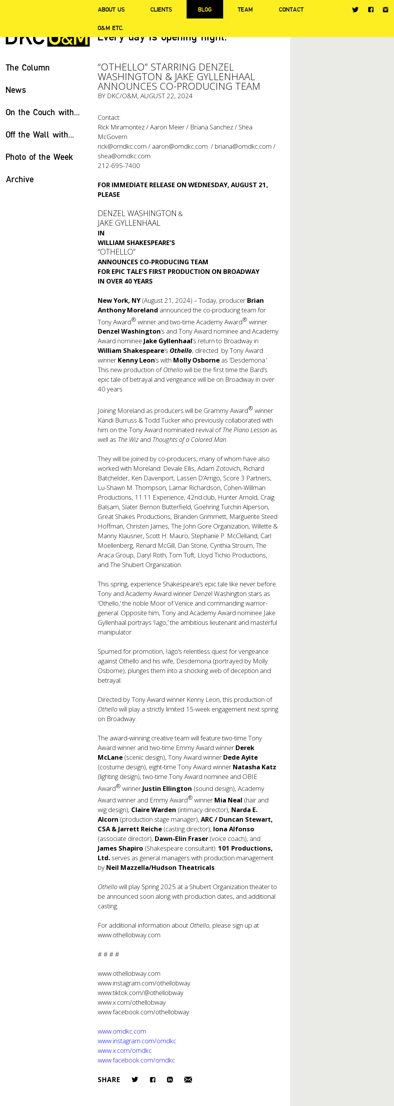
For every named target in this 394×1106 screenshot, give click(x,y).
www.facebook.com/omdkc (136, 1060)
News (16, 89)
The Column (28, 67)
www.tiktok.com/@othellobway (141, 992)
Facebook (371, 9)
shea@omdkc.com (124, 155)
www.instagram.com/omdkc (137, 1040)
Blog (205, 9)
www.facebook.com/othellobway (143, 1011)
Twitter (355, 9)
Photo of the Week (39, 156)
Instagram (385, 9)
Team (245, 9)
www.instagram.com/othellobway (144, 982)
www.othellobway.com (129, 934)
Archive (20, 179)
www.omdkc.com (122, 1031)
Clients (161, 9)
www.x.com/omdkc (125, 1050)
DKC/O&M (122, 95)
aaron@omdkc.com (180, 146)
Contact (291, 9)
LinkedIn (170, 1080)
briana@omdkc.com (243, 146)
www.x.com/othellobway (132, 1002)
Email (188, 1080)
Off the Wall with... (40, 134)
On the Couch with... (43, 112)
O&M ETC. (111, 28)
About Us (111, 9)
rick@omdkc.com (122, 146)
